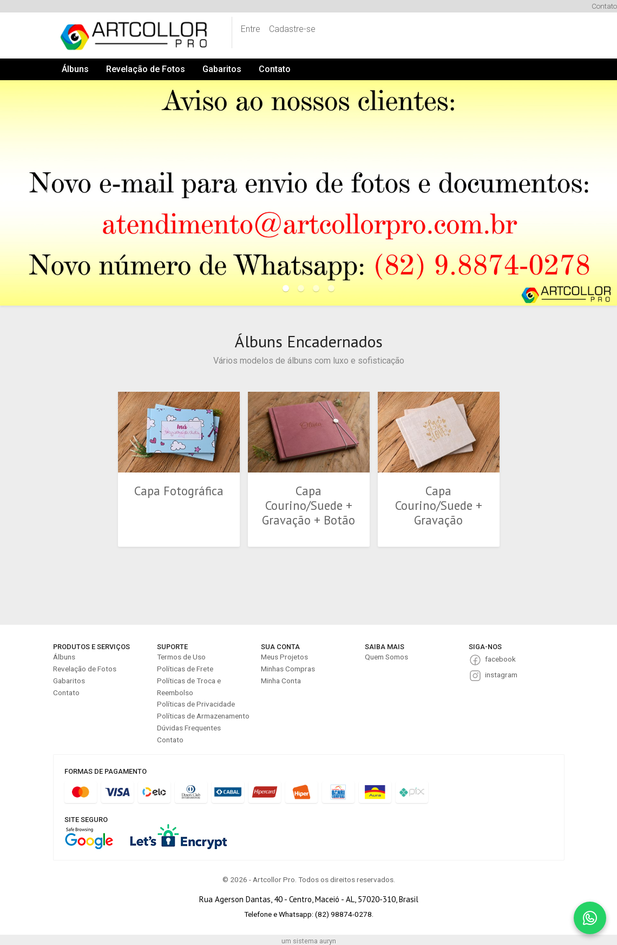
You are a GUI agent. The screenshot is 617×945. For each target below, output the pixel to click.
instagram (501, 674)
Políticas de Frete (185, 668)
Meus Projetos (284, 656)
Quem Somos (386, 656)
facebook (500, 659)
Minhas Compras (288, 668)
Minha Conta (281, 680)
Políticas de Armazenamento (203, 715)
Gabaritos (221, 69)
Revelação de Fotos (145, 69)
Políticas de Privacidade (196, 704)
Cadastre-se (292, 29)
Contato (604, 6)
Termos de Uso (181, 656)
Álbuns (75, 69)
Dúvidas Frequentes (189, 727)
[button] (46, 193)
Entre (250, 29)
